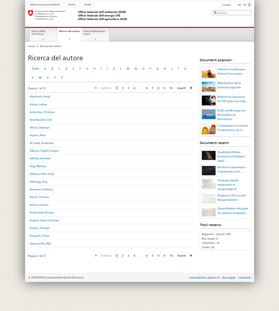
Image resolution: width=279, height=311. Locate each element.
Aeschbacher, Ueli (41, 119)
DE (239, 4)
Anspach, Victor (39, 235)
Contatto (226, 5)
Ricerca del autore (69, 31)
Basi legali (229, 277)
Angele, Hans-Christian (44, 220)
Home (31, 46)
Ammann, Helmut (41, 189)
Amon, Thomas (39, 197)
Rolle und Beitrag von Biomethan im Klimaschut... (232, 115)
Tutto (35, 68)
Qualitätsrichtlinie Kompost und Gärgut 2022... (231, 156)
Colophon (244, 277)
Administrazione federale (45, 4)
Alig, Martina (38, 166)
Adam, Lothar (38, 104)
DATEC (72, 4)
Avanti (181, 88)
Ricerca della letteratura (38, 33)
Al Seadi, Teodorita (41, 143)
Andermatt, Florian (42, 212)
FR (244, 4)
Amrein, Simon (39, 204)
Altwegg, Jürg (38, 181)
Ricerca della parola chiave (94, 33)
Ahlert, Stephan (40, 127)
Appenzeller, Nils (40, 243)
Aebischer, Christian (42, 112)
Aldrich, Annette (40, 158)
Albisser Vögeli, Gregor (44, 150)
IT (249, 4)
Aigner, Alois (38, 135)
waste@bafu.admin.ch (204, 277)
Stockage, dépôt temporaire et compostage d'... (228, 185)
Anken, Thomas (40, 228)
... (140, 88)
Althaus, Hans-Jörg (42, 173)
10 (171, 88)
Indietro (106, 88)
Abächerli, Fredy (40, 96)
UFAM (87, 4)
